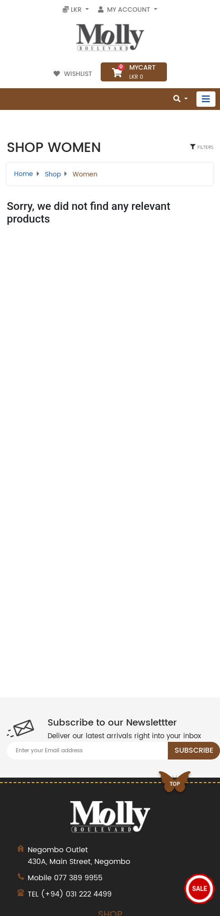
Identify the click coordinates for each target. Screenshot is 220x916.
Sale (199, 888)
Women (85, 174)
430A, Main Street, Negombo (110, 856)
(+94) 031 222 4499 (76, 894)
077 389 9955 (78, 878)
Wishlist (74, 74)
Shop (53, 174)
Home (23, 174)
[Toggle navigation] (205, 99)
